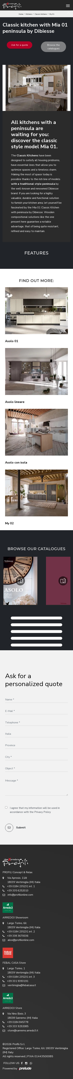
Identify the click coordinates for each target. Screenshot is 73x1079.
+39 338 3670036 (15, 936)
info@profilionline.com (18, 895)
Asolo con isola (16, 462)
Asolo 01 (11, 341)
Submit (15, 828)
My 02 (9, 523)
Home (21, 14)
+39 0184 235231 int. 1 (19, 886)
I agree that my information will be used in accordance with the (35, 810)
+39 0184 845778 (15, 1022)
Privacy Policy (42, 812)
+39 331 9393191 (15, 981)
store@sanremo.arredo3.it (20, 1031)
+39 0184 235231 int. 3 (19, 977)
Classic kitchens (41, 14)
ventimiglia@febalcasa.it (19, 985)
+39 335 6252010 (15, 891)
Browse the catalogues (53, 46)
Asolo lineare (14, 402)
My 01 (51, 14)
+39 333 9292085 (15, 1026)
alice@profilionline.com (18, 940)
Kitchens (29, 14)
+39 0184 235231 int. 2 (19, 932)
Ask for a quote (19, 45)
